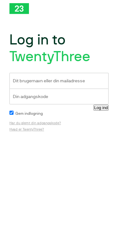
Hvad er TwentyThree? (26, 129)
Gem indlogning (26, 113)
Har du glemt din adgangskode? (35, 123)
